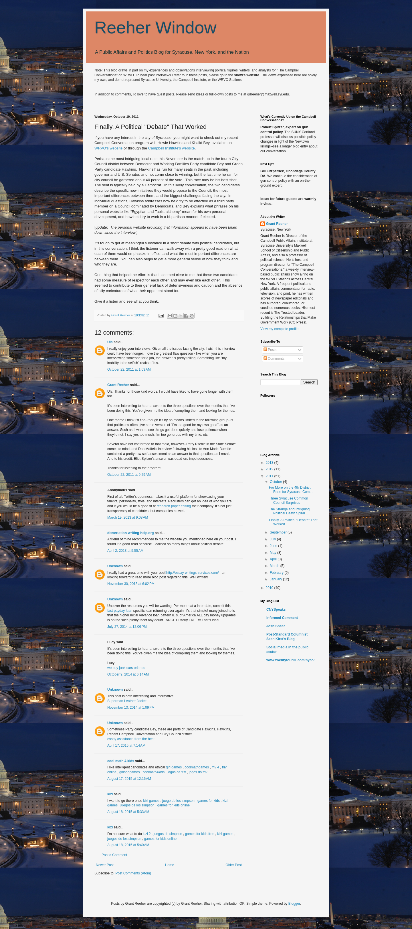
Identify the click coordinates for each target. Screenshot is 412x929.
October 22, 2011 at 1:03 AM (129, 369)
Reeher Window (155, 27)
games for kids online (173, 805)
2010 (270, 588)
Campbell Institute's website (171, 148)
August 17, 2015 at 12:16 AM (129, 779)
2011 (270, 476)
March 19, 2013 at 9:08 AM (127, 518)
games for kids (208, 801)
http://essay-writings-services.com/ (192, 573)
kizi (110, 794)
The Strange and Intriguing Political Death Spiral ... (289, 511)
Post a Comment (114, 855)
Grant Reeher (118, 385)
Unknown (115, 566)
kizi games (151, 801)
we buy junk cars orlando (126, 668)
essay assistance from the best (130, 739)
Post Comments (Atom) (133, 873)
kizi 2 (146, 834)
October (276, 482)
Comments (274, 359)
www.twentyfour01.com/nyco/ (290, 660)
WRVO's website (108, 148)
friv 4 (215, 767)
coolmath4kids (153, 772)
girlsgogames (129, 772)
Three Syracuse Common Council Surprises (288, 500)
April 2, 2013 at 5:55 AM (125, 551)
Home (169, 865)
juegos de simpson (168, 834)
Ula (110, 342)
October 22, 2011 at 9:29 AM (129, 475)
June (274, 546)
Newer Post (105, 865)
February (277, 573)
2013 (270, 463)
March (275, 566)
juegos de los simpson (137, 805)
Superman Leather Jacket (126, 701)
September (279, 532)
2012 (270, 469)
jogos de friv (176, 772)
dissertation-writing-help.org (130, 533)
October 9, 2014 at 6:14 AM (128, 674)
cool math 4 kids (120, 761)
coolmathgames (197, 767)
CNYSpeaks (276, 610)
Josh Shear (275, 626)
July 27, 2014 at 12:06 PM (127, 627)
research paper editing (174, 506)
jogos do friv (198, 772)
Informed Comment (282, 618)
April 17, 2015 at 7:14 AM (126, 746)
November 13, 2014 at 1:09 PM (130, 708)
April (274, 559)
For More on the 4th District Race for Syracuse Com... (290, 490)
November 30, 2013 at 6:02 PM (130, 584)
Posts (270, 350)
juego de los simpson (178, 801)
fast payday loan (119, 611)
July (273, 539)
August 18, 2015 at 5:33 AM (128, 812)
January (276, 579)
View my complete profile (279, 329)
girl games (174, 767)
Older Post (233, 865)
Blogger (294, 904)
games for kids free (199, 834)
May (273, 553)
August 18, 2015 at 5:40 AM (128, 845)
